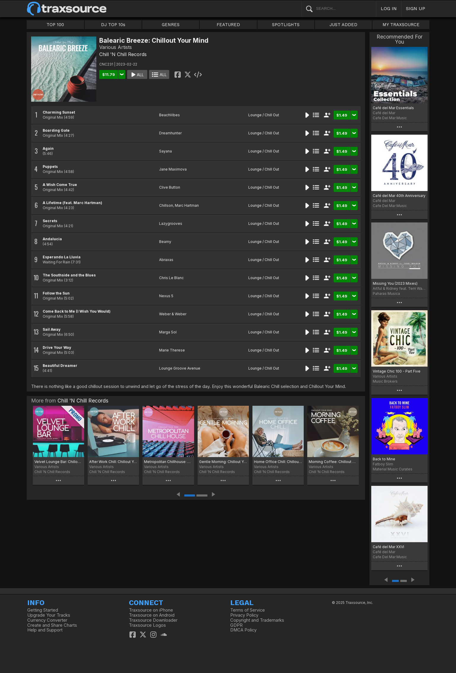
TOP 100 (55, 24)
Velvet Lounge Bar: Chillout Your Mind (58, 461)
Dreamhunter (170, 133)
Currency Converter (47, 620)
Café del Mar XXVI (388, 547)
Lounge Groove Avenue (179, 368)
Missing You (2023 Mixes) (395, 283)
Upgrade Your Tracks (48, 615)
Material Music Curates (392, 469)
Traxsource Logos (147, 625)
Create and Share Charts (52, 625)
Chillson (166, 205)
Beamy (165, 241)
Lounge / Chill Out (263, 115)
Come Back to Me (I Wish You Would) (77, 311)
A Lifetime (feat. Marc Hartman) (72, 203)
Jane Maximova (173, 169)
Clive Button (169, 187)
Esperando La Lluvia (62, 257)
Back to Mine (384, 459)
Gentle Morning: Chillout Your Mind (223, 461)
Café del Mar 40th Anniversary (399, 195)
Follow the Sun (56, 293)
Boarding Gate (56, 130)
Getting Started (42, 610)
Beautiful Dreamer (60, 365)
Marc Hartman (187, 205)
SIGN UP (415, 8)
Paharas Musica (386, 293)
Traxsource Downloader (153, 620)
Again (48, 148)
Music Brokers (385, 381)
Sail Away (51, 329)
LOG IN (389, 8)
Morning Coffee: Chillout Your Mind (333, 461)
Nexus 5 (166, 296)
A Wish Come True (60, 184)
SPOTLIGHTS (286, 24)
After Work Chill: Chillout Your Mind (113, 461)
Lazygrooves (170, 223)
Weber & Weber (172, 314)
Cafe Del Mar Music (390, 118)
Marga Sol (168, 332)
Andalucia (52, 239)
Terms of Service (247, 610)
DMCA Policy (243, 630)
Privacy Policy (244, 615)
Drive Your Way (57, 347)
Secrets (50, 221)
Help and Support (45, 630)
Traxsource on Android (152, 615)
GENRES (171, 24)
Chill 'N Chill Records (123, 54)
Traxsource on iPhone (151, 610)
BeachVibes (169, 115)
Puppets (50, 166)
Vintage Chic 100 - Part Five (396, 371)
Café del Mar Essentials (393, 108)
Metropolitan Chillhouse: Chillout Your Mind (168, 461)
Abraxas (166, 259)
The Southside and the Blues (69, 275)
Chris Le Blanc (171, 278)
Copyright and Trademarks (257, 620)
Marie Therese (172, 350)
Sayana (165, 151)
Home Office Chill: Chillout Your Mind (278, 461)
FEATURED (228, 24)
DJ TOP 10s (113, 24)
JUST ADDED (343, 24)
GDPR (236, 625)
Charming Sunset (59, 112)
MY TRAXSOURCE (401, 24)
